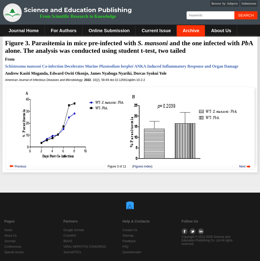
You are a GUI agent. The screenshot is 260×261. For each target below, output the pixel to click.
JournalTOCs (72, 252)
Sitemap (128, 235)
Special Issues (14, 252)
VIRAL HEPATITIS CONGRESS (84, 246)
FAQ (125, 246)
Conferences (12, 246)
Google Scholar (73, 230)
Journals (10, 241)
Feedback (129, 241)
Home (8, 230)
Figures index (142, 166)
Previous (20, 166)
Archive (191, 30)
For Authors (63, 30)
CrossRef (69, 235)
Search (246, 15)
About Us (221, 30)
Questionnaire (131, 252)
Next (242, 166)
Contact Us (129, 230)
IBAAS (67, 241)
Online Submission (109, 30)
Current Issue (156, 30)
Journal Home (24, 30)
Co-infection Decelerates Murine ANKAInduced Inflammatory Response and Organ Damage (121, 66)
